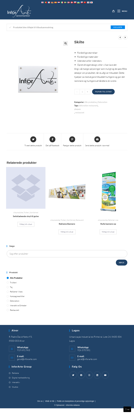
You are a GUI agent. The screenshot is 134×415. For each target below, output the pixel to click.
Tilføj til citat (103, 92)
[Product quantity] (82, 91)
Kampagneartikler (17, 296)
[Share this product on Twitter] (33, 141)
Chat (127, 409)
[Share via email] (97, 141)
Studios (15, 387)
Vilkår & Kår (49, 401)
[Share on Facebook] (52, 141)
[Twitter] (73, 375)
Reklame (15, 373)
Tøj (11, 287)
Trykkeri (26, 212)
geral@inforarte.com (27, 359)
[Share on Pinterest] (72, 141)
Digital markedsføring (21, 377)
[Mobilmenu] (121, 11)
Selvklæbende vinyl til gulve (26, 216)
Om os (39, 401)
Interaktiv (16, 382)
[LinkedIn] (97, 375)
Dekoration (102, 102)
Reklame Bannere (67, 224)
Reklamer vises (113, 220)
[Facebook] (81, 375)
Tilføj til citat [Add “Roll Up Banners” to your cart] (108, 232)
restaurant (79, 112)
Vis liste (117, 27)
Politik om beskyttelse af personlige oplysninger (75, 401)
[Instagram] (89, 375)
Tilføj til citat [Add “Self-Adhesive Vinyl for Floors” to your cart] (25, 224)
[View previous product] (120, 37)
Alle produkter (91, 102)
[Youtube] (105, 375)
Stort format (34, 212)
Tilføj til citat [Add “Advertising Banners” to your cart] (67, 232)
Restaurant (80, 220)
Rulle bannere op (108, 224)
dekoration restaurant (88, 105)
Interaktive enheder (18, 305)
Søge (121, 262)
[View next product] (125, 37)
